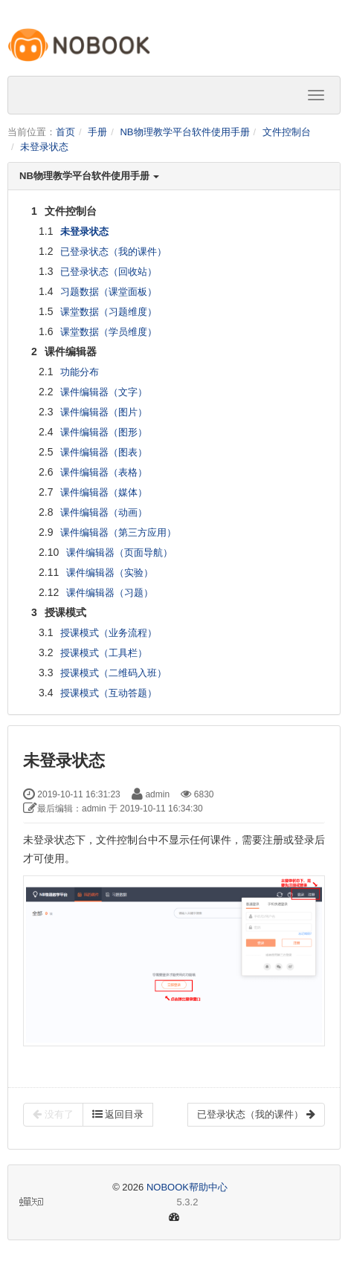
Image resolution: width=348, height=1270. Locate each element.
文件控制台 (286, 131)
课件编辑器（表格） (103, 472)
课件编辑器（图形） (103, 432)
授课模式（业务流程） (108, 632)
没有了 (53, 1114)
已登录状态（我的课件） (113, 251)
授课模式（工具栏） (103, 652)
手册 (97, 131)
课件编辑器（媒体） (103, 492)
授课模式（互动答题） (108, 693)
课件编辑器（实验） (109, 572)
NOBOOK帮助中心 (187, 1187)
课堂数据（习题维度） (108, 311)
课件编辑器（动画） (103, 512)
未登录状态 (44, 146)
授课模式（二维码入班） (113, 672)
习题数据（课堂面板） (108, 291)
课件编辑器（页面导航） (119, 552)
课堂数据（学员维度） (108, 331)
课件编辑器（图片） (103, 412)
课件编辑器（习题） (109, 592)
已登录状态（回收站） (108, 271)
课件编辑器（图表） (103, 452)
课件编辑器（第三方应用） (118, 532)
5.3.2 (108, 1203)
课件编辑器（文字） (103, 392)
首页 (65, 131)
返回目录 (118, 1114)
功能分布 (79, 372)
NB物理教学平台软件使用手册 (184, 131)
